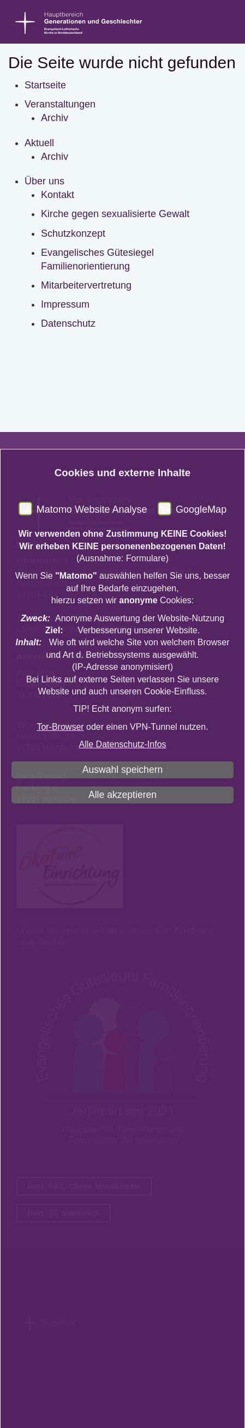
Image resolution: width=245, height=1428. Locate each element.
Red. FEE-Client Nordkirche (84, 1186)
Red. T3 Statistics (63, 1212)
